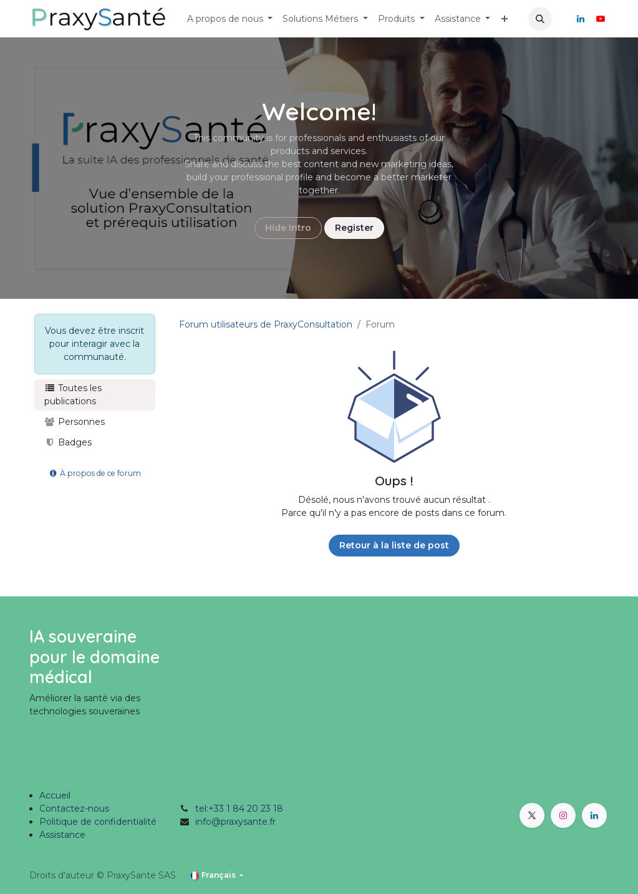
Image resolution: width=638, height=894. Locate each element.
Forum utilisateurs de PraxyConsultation (265, 324)
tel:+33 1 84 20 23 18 (239, 808)
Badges (68, 442)
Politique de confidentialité (98, 821)
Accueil (54, 795)
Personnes (74, 421)
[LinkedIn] (580, 18)
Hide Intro (288, 227)
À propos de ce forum (94, 473)
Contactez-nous (74, 808)
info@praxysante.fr (235, 821)
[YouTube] (600, 18)
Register (354, 227)
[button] (540, 19)
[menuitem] (230, 19)
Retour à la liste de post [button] (394, 545)
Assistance (62, 834)
